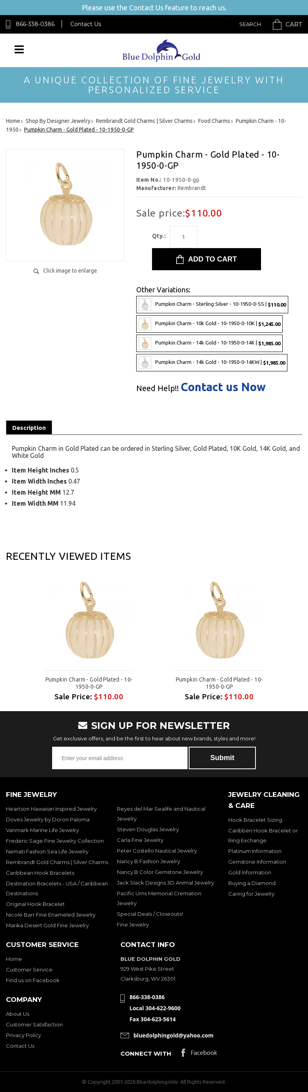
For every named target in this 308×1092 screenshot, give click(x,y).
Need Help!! (157, 388)
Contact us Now (223, 387)
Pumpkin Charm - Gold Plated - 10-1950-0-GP (89, 683)
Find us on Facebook (33, 980)
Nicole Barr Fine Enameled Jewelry (51, 914)
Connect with (145, 1053)
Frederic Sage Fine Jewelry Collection (55, 841)
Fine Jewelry (133, 924)
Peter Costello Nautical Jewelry (157, 850)
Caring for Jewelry (251, 894)
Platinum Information (255, 851)
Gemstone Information (257, 862)
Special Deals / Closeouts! (150, 914)
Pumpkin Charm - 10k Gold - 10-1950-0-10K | (209, 324)
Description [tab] (29, 427)
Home (14, 959)
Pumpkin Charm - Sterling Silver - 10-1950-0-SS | (212, 304)
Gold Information (249, 872)
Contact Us (85, 24)
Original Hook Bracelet (35, 904)
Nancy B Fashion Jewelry (148, 861)
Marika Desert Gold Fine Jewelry (47, 925)
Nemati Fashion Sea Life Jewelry (47, 851)
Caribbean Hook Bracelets (40, 873)
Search (250, 24)
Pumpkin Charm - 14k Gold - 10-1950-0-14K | (209, 343)
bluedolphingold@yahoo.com (173, 1035)
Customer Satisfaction (34, 1024)
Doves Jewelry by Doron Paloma (48, 819)
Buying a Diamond (252, 883)
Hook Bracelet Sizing (255, 820)
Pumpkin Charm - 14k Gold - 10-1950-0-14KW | (212, 362)
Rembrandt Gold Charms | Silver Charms (57, 862)
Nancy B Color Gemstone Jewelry (160, 872)
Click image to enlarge (70, 270)
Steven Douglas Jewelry (148, 829)
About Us (17, 1014)
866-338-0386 (35, 24)
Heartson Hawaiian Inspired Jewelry (51, 809)
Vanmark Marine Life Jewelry (42, 830)
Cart (293, 24)
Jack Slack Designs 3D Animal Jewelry (165, 882)
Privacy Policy (23, 1035)
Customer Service (29, 969)
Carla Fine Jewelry (140, 840)
